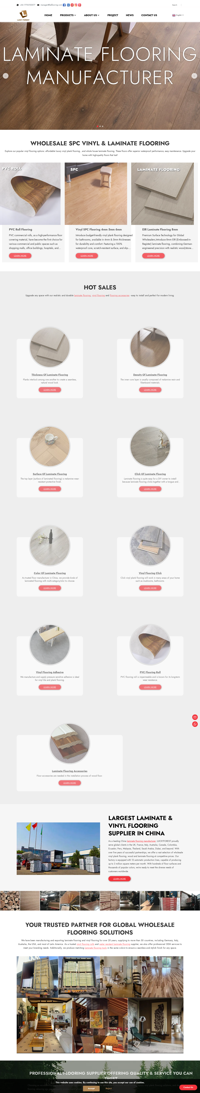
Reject (109, 1088)
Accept (91, 1088)
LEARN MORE (120, 646)
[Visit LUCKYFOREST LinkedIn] (68, 3)
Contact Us (188, 1087)
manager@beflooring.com (49, 3)
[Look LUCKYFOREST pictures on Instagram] (75, 3)
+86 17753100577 (26, 3)
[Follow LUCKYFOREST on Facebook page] (64, 3)
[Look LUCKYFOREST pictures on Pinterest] (79, 3)
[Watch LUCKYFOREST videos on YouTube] (72, 3)
